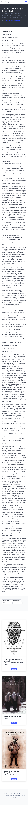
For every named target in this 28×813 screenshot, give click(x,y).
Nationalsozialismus (7, 602)
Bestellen (14, 669)
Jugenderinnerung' (17, 602)
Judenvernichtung (16, 600)
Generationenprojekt (6, 2)
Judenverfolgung (6, 600)
